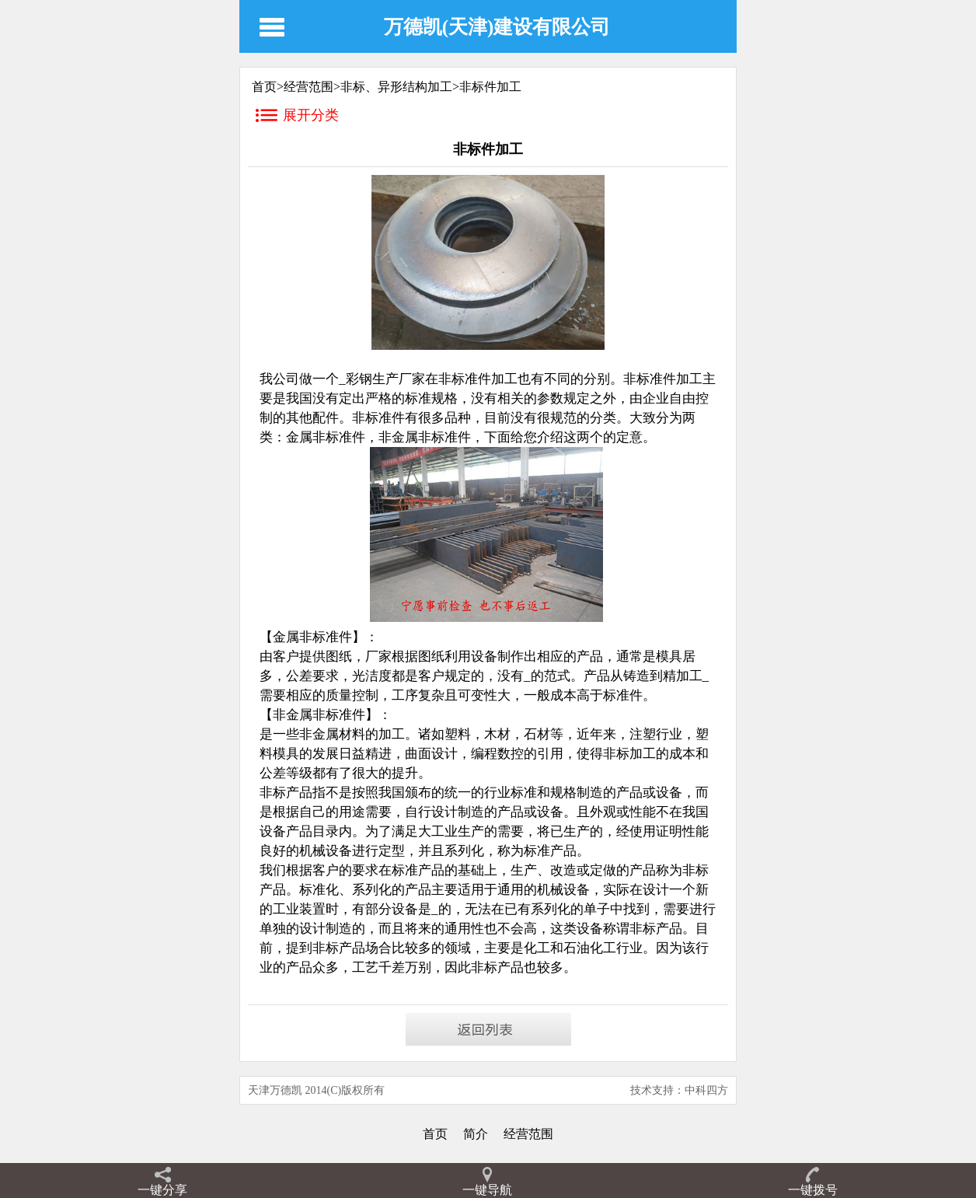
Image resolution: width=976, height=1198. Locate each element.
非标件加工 (490, 86)
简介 (475, 1133)
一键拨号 (813, 1189)
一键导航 (487, 1189)
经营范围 (308, 86)
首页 (435, 1133)
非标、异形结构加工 (396, 86)
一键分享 (162, 1189)
